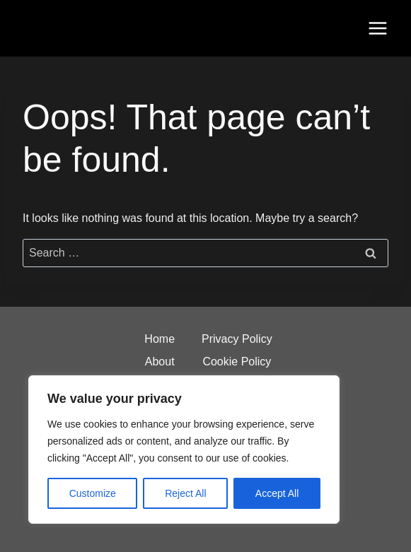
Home (159, 339)
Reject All (185, 493)
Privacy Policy (237, 339)
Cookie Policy (236, 362)
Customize (92, 493)
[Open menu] (377, 27)
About (160, 362)
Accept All (277, 493)
